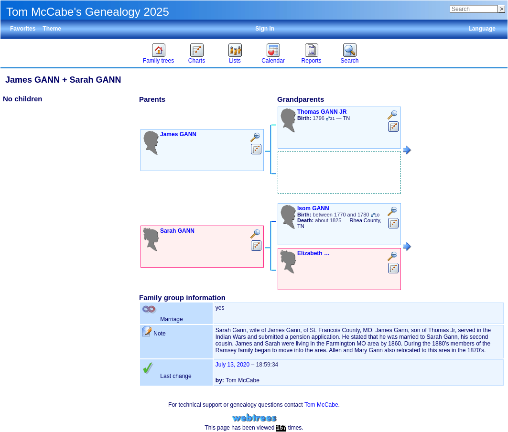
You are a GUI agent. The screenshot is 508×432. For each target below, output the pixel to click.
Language (482, 28)
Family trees (158, 60)
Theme (52, 28)
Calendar (273, 60)
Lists (235, 60)
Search (349, 60)
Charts (196, 60)
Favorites (22, 28)
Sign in (264, 28)
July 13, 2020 (232, 364)
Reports (311, 60)
